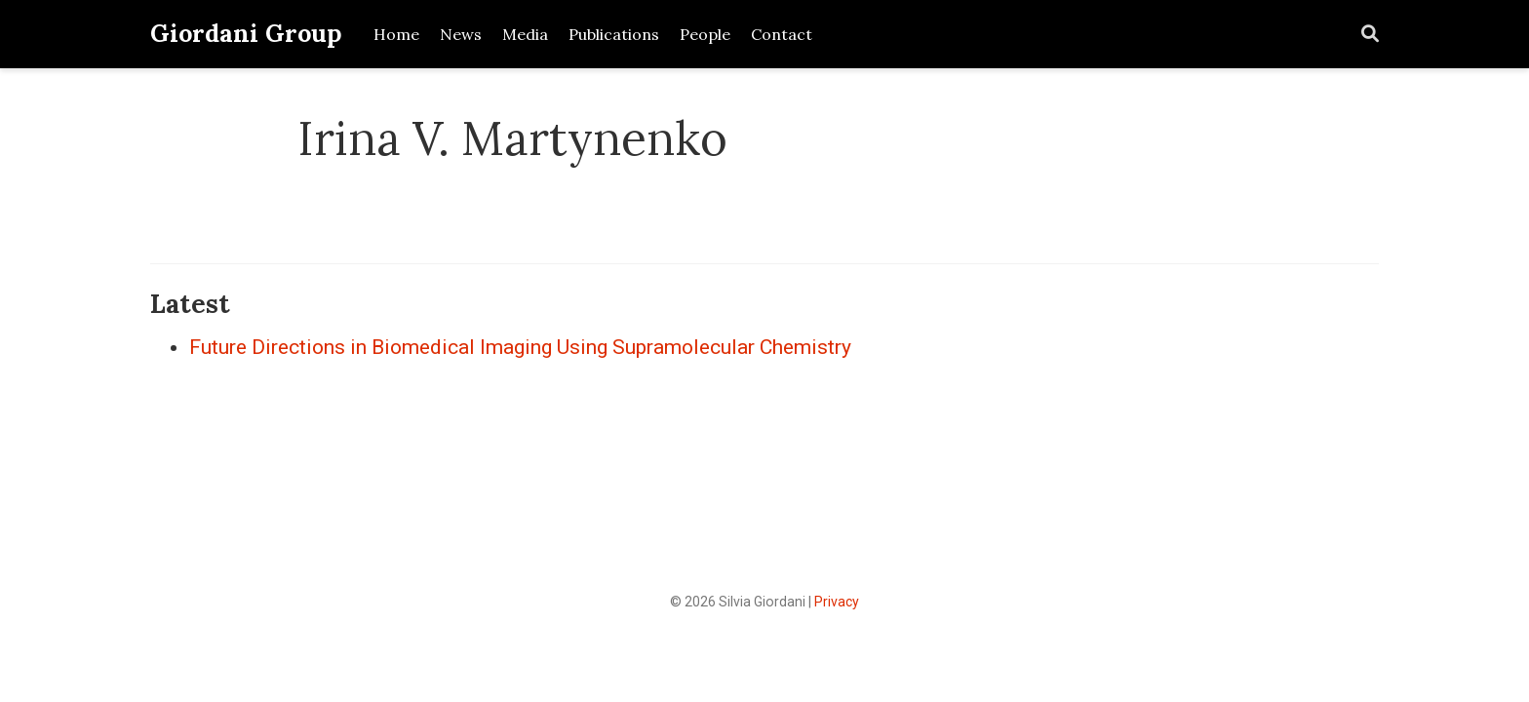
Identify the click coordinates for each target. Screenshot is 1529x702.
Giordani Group (246, 33)
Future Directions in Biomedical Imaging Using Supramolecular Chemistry (520, 347)
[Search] (1370, 34)
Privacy (836, 601)
